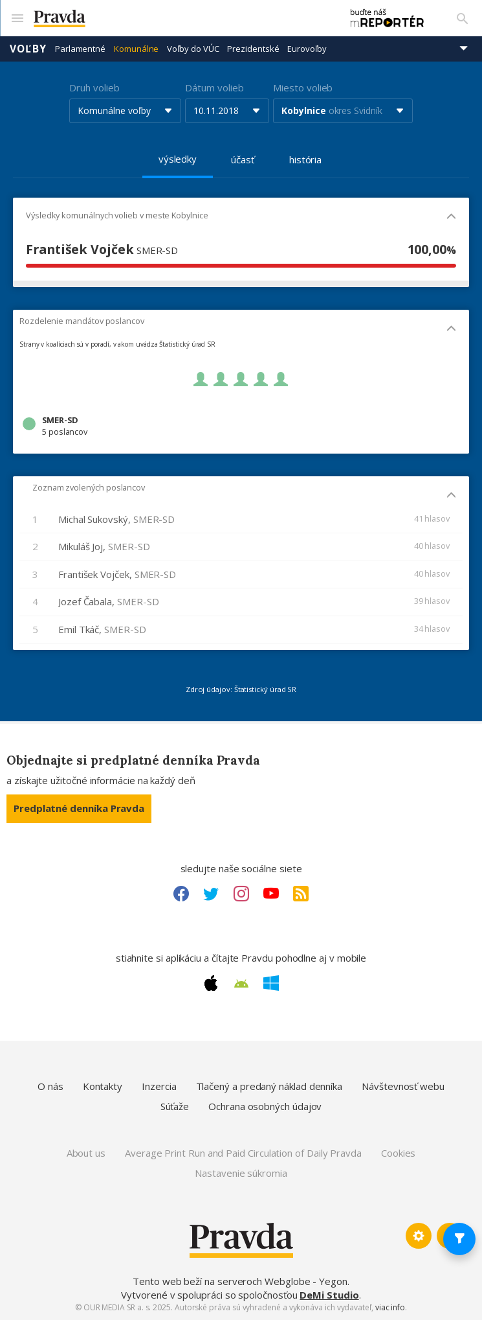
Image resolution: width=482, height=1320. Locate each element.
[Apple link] (211, 983)
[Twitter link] (211, 894)
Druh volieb (94, 87)
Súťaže (175, 1106)
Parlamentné (80, 48)
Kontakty (102, 1086)
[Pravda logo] (181, 18)
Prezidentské (253, 48)
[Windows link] (271, 983)
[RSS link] (301, 894)
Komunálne (136, 48)
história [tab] (305, 159)
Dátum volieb (214, 87)
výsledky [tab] (178, 158)
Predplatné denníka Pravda (79, 808)
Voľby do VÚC (193, 48)
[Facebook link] (181, 894)
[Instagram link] (241, 894)
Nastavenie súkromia (241, 1172)
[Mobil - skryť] (451, 217)
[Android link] (241, 983)
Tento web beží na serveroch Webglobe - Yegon (240, 1281)
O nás (50, 1086)
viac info (390, 1307)
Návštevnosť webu (403, 1086)
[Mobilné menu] (16, 18)
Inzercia (159, 1086)
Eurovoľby (306, 48)
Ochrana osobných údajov (265, 1106)
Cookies (398, 1152)
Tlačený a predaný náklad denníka (269, 1086)
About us (86, 1152)
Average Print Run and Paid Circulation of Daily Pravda (243, 1152)
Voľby (28, 48)
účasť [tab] (242, 159)
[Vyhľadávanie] (463, 18)
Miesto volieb (303, 87)
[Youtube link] (271, 894)
